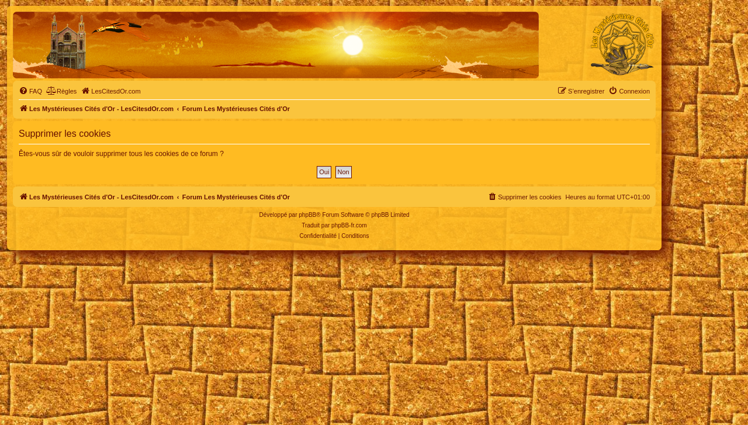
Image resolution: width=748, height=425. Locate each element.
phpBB (307, 215)
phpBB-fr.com (349, 225)
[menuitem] (30, 91)
